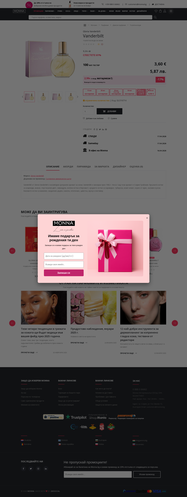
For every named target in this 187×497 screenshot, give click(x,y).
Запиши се (63, 273)
